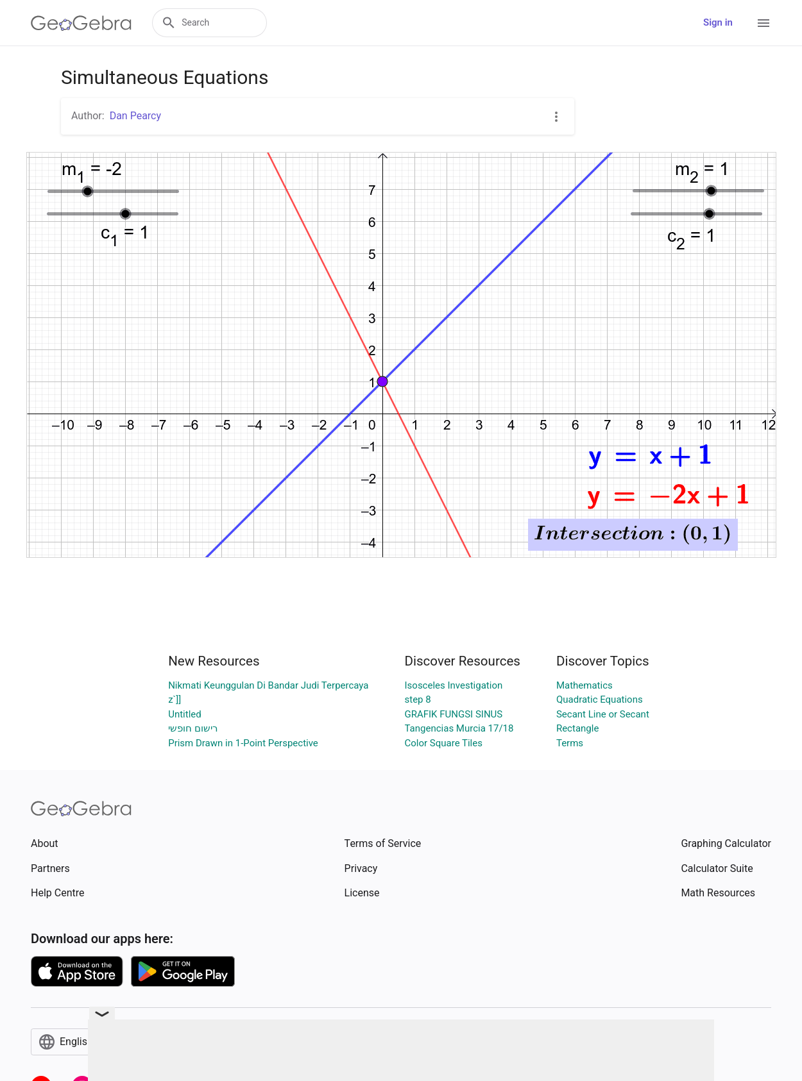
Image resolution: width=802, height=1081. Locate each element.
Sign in (718, 22)
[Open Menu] (763, 23)
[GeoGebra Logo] (81, 23)
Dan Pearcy (135, 116)
